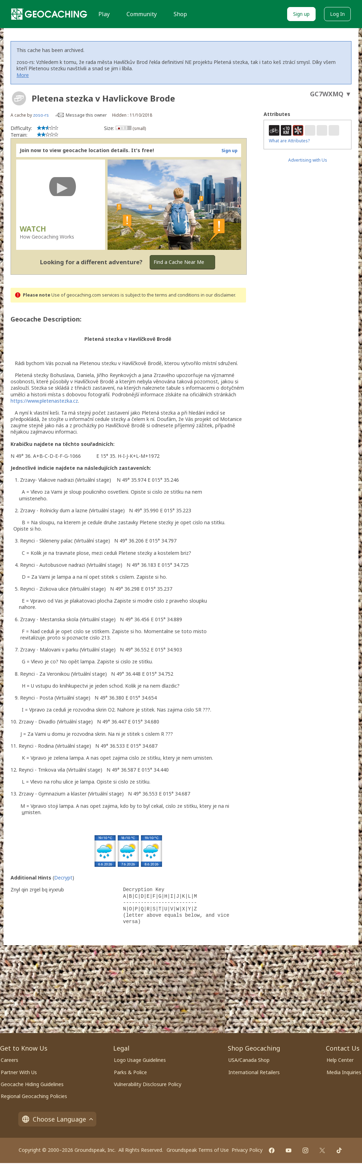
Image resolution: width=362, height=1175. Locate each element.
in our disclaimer (218, 295)
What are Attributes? (289, 141)
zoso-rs (41, 115)
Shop (180, 14)
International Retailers (254, 1072)
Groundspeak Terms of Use (198, 1150)
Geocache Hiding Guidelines (32, 1084)
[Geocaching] (49, 14)
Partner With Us (19, 1072)
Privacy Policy (247, 1150)
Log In (337, 14)
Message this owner (86, 115)
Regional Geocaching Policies (34, 1096)
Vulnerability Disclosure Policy (147, 1084)
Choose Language (57, 1119)
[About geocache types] (19, 98)
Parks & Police (130, 1072)
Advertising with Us (307, 160)
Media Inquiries (344, 1072)
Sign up (301, 14)
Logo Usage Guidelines (140, 1060)
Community (142, 14)
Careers (9, 1060)
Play (104, 14)
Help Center (340, 1060)
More (23, 75)
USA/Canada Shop (249, 1060)
